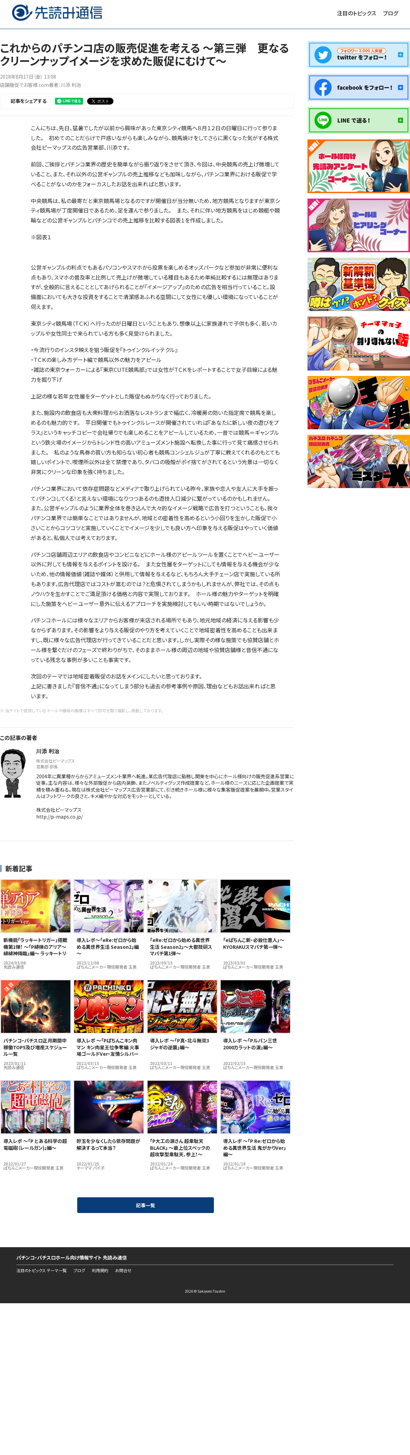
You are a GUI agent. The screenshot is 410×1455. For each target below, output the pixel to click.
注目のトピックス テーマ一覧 (41, 1270)
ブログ (390, 13)
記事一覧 (145, 1205)
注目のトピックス (356, 13)
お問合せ (123, 1270)
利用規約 (100, 1270)
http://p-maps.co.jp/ (59, 816)
